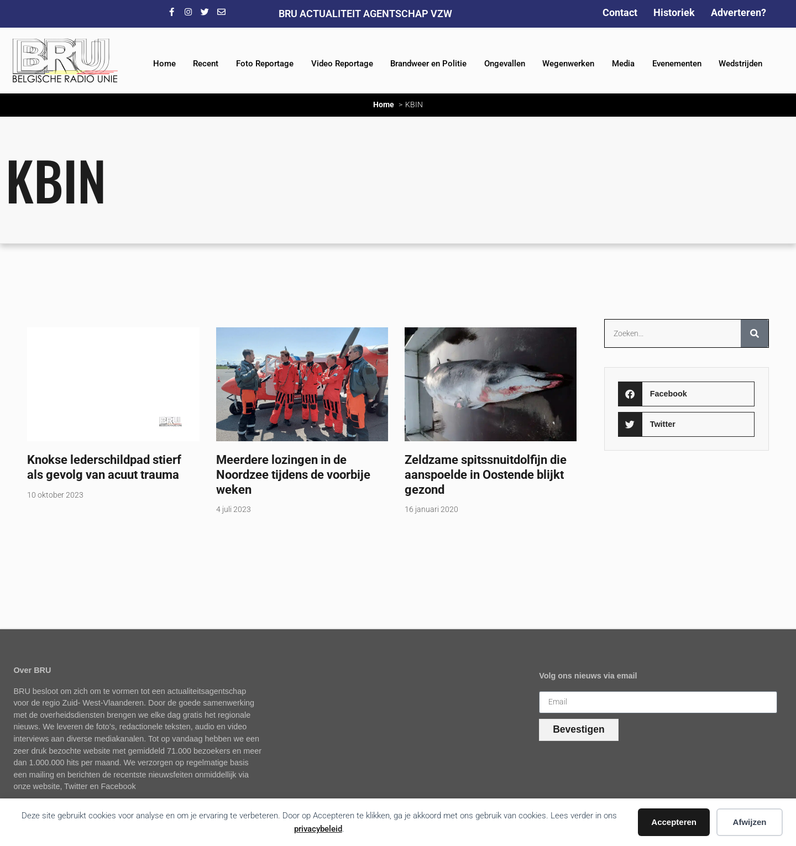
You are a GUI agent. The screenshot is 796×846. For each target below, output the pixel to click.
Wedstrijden (740, 64)
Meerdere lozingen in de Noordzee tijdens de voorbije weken (293, 474)
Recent (205, 64)
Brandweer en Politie (428, 64)
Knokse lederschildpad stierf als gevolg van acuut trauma (104, 467)
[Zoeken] (754, 333)
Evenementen (676, 64)
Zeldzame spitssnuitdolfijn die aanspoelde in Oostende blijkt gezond (486, 474)
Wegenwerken (568, 64)
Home (164, 64)
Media (623, 64)
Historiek (674, 12)
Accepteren (673, 822)
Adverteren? (738, 12)
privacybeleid (318, 829)
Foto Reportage (265, 64)
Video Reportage (342, 64)
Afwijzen (750, 822)
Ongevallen (504, 64)
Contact (620, 12)
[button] (686, 394)
